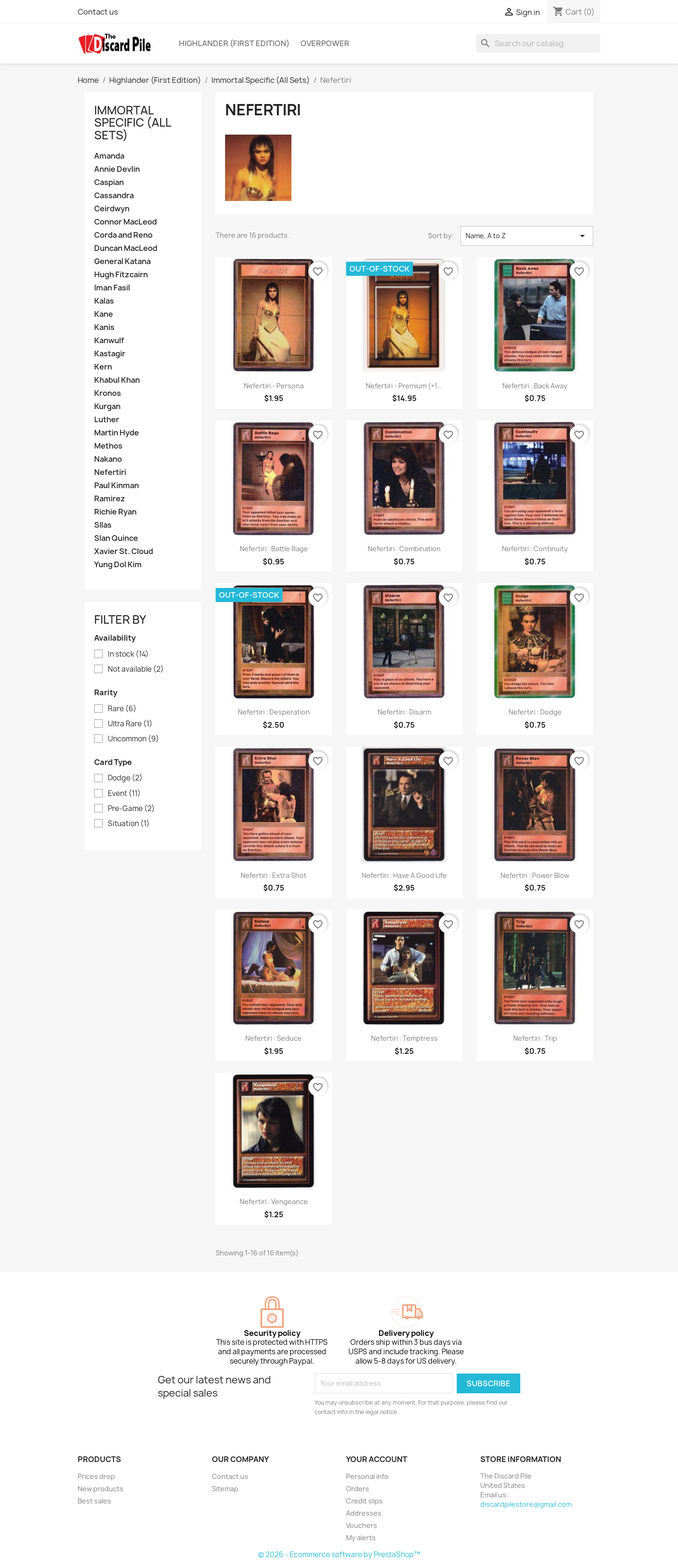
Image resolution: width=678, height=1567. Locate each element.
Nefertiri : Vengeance (274, 1201)
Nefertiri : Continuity (535, 548)
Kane (103, 314)
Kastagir (109, 354)
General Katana (122, 261)
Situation (129, 823)
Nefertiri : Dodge (535, 711)
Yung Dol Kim (118, 565)
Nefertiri (110, 472)
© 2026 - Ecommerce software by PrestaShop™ (339, 1554)
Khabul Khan (117, 380)
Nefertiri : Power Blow (534, 875)
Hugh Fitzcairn (121, 275)
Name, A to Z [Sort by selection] (527, 235)
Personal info (367, 1476)
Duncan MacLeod (125, 248)
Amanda (109, 156)
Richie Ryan (115, 512)
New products (100, 1488)
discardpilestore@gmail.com (526, 1504)
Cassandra (114, 196)
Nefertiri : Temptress (404, 1038)
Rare (122, 709)
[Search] (538, 43)
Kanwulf (109, 341)
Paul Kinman (116, 485)
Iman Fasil (112, 288)
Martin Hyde (116, 433)
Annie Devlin (117, 169)
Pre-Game (131, 808)
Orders (357, 1488)
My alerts (361, 1537)
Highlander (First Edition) (234, 43)
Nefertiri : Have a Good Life (404, 875)
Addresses (363, 1513)
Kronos (107, 393)
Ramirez (109, 499)
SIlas (103, 525)
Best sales (94, 1500)
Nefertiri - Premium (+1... (404, 385)
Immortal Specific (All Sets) (132, 122)
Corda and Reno (123, 235)
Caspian (109, 182)
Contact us (98, 12)
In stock (128, 654)
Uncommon (133, 739)
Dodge (125, 778)
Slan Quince (116, 538)
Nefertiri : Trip (535, 1038)
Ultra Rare (130, 724)
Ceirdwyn (111, 209)
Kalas (104, 301)
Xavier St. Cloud (123, 551)
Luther (106, 420)
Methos (108, 446)
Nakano (108, 459)
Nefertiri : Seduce (273, 1038)
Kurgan (107, 406)
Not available (136, 669)
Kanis (104, 327)
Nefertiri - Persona (274, 385)
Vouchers (361, 1525)
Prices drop (96, 1476)
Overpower (324, 43)
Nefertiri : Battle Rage (274, 548)
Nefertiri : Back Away (534, 385)
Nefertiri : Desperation (274, 711)
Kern (103, 367)
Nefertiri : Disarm (404, 711)
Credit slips (364, 1500)
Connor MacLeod (125, 222)
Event (124, 793)
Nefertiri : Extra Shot (274, 875)
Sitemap (225, 1488)
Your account (376, 1459)
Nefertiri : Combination (404, 548)
